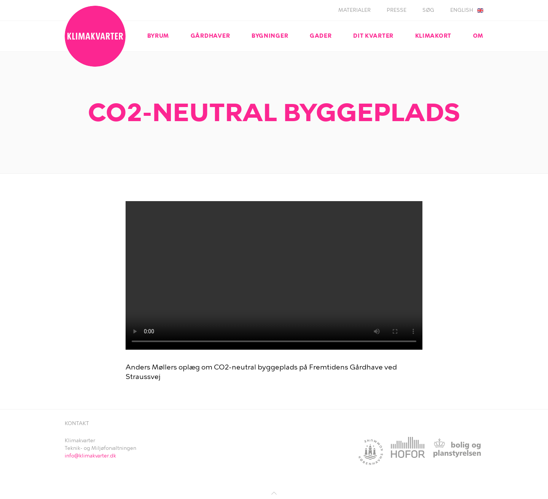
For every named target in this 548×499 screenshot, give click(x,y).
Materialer (354, 10)
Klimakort (433, 35)
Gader (321, 35)
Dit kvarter (373, 35)
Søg (428, 10)
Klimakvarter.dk (95, 36)
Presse (396, 10)
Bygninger (270, 35)
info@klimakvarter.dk (90, 456)
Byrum (158, 35)
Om (478, 35)
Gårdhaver (210, 35)
